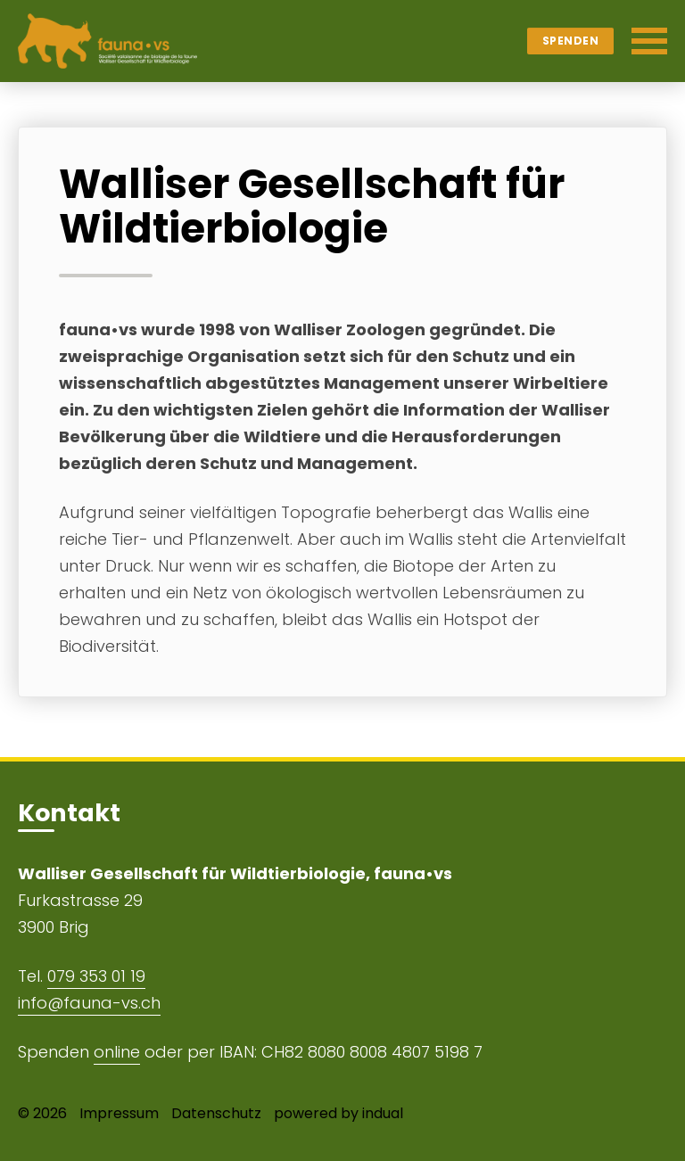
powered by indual (338, 1113)
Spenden (570, 40)
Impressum (119, 1113)
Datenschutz (216, 1113)
